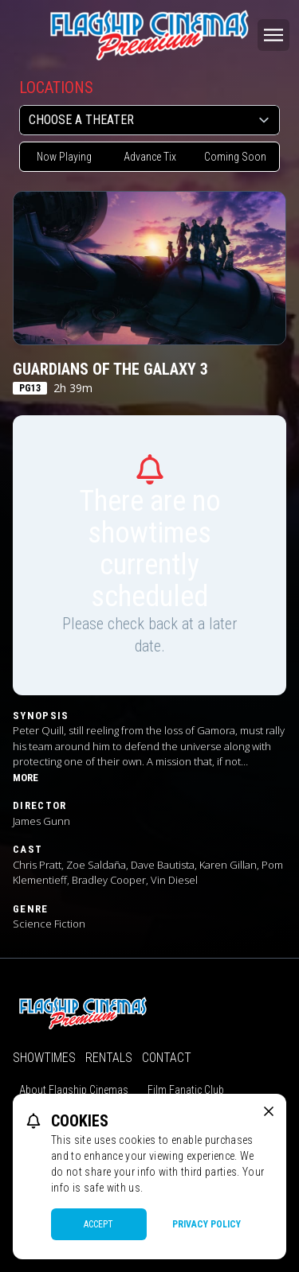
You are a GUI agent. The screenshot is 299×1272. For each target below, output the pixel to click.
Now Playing (64, 156)
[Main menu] (273, 35)
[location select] (149, 120)
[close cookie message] (269, 1111)
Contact (166, 1057)
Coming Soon (235, 156)
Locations (56, 87)
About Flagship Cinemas (73, 1089)
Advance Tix (150, 156)
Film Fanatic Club (186, 1089)
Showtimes (44, 1057)
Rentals (108, 1057)
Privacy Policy (206, 1224)
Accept (98, 1224)
